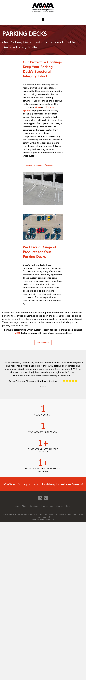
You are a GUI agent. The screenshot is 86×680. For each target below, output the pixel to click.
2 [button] (43, 386)
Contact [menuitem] (59, 506)
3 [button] (45, 386)
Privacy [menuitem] (69, 506)
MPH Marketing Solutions (43, 519)
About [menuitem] (24, 506)
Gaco (38, 107)
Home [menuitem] (16, 506)
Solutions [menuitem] (34, 506)
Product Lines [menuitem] (47, 506)
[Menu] (43, 19)
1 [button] (40, 386)
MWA (17, 333)
